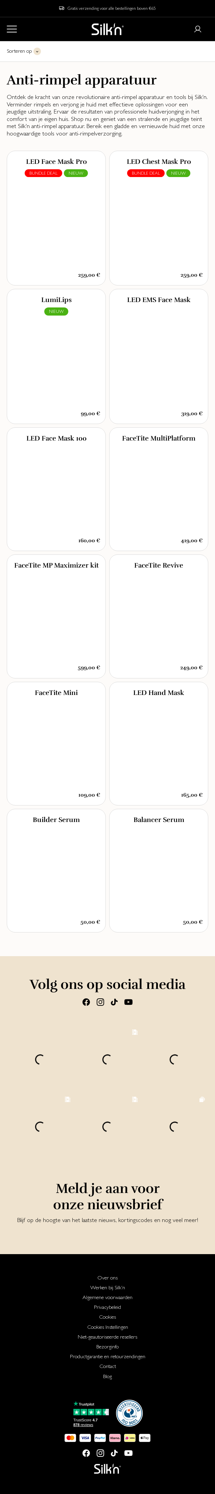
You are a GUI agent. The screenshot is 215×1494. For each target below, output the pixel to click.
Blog (107, 1376)
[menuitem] (107, 1277)
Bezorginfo (107, 1346)
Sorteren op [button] (19, 51)
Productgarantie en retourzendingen (107, 1356)
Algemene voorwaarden (107, 1297)
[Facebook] (86, 1002)
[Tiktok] (114, 1002)
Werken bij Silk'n (107, 1287)
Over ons (107, 1277)
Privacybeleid (107, 1307)
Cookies (107, 1317)
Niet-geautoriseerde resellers (107, 1337)
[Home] (108, 29)
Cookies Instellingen (107, 1327)
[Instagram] (100, 1002)
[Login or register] (197, 29)
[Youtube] (128, 1002)
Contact (107, 1366)
